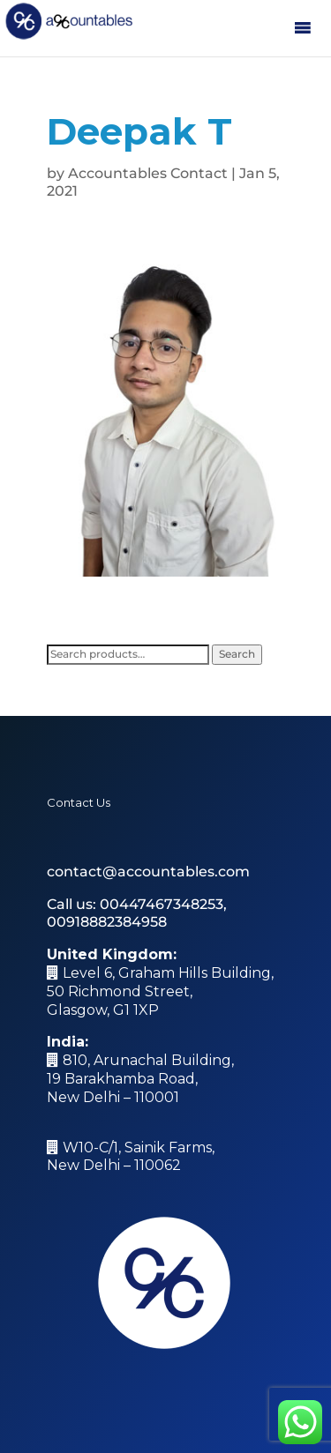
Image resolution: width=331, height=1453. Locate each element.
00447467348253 (161, 904)
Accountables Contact (148, 173)
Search (237, 653)
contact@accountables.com (148, 871)
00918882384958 (107, 921)
